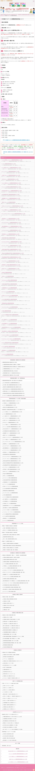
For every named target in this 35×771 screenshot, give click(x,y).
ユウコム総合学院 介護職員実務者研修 (8, 346)
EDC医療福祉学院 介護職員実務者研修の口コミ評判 (10, 194)
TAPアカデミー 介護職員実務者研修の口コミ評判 (10, 179)
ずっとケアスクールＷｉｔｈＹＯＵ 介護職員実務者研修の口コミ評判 (13, 213)
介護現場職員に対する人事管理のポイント (9, 702)
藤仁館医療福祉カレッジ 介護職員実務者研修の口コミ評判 (11, 226)
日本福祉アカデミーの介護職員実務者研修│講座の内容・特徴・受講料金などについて (17, 9)
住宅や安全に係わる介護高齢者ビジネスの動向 (10, 725)
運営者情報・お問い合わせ (6, 745)
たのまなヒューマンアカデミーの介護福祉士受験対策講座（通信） (13, 570)
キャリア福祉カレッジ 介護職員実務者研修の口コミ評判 (11, 209)
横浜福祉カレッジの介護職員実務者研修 (8, 350)
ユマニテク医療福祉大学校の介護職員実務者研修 (10, 314)
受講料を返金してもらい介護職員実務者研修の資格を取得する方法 (13, 391)
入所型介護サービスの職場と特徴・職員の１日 (10, 623)
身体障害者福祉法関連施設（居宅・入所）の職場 (10, 640)
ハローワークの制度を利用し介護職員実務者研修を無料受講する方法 (13, 395)
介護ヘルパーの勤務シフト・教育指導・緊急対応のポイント (12, 696)
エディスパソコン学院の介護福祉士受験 (9, 591)
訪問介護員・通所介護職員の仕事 (8, 656)
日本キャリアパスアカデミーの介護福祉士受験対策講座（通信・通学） (14, 572)
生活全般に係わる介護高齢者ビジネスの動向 (10, 727)
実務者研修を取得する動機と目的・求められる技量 (11, 375)
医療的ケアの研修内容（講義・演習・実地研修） (10, 549)
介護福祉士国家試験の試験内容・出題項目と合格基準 (11, 557)
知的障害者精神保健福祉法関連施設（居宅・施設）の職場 (12, 642)
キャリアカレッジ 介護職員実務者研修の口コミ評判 (11, 467)
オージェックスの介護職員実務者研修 (8, 291)
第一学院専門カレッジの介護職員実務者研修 (9, 319)
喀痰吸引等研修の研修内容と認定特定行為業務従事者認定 (12, 545)
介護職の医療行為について (7, 669)
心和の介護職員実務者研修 (6, 310)
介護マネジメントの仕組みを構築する (9, 689)
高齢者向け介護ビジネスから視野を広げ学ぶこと (10, 714)
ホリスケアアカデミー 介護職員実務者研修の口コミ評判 (11, 222)
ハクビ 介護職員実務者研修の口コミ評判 (9, 163)
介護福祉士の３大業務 (6, 601)
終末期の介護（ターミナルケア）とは (9, 673)
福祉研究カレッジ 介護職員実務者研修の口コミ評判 (10, 218)
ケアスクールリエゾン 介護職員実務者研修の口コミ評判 (11, 230)
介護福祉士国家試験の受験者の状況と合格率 (10, 559)
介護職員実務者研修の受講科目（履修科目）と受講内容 (11, 364)
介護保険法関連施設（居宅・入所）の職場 (9, 634)
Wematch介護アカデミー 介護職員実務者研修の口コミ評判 (12, 190)
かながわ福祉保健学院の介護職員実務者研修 (9, 299)
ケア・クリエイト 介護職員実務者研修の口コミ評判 (10, 171)
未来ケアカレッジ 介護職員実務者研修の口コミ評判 (10, 268)
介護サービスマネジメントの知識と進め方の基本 (10, 683)
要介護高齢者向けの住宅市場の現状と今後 (9, 720)
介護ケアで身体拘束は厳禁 (7, 667)
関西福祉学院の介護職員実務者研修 (8, 303)
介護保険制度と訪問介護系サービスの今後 (9, 718)
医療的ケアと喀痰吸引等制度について (8, 541)
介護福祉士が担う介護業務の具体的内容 (8, 652)
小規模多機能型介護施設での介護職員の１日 (10, 632)
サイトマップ (17, 765)
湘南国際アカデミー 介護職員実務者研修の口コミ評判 (11, 198)
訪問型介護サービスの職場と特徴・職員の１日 (10, 621)
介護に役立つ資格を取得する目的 (8, 733)
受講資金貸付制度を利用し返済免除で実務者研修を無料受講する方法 (13, 393)
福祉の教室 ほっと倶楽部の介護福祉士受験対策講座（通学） (12, 589)
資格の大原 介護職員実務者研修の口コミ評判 (10, 407)
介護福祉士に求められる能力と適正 (8, 605)
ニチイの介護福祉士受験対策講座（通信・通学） (10, 563)
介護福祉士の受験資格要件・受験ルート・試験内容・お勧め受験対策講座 (14, 555)
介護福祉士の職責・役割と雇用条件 (8, 596)
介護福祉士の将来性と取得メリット (8, 603)
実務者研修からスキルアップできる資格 (8, 731)
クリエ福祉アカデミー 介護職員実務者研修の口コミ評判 (11, 167)
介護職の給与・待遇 (6, 609)
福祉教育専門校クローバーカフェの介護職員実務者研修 (11, 327)
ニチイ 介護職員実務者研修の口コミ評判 (9, 405)
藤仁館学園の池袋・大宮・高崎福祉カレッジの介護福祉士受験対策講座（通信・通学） (16, 580)
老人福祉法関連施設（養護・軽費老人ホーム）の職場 (11, 638)
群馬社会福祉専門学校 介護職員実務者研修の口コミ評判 (11, 249)
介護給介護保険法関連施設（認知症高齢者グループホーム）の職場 (13, 636)
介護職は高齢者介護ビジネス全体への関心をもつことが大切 (12, 716)
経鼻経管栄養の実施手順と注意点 (8, 536)
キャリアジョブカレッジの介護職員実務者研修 (10, 492)
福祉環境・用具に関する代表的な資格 (9, 738)
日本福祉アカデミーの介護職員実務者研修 (9, 503)
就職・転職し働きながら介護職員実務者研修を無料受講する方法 (13, 389)
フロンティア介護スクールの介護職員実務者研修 (10, 509)
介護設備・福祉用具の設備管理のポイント (9, 704)
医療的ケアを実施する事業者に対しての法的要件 (10, 547)
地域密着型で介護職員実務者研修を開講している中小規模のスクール (13, 409)
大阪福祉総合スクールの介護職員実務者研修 (9, 287)
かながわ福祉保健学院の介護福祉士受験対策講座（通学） (12, 587)
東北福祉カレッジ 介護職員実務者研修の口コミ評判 (11, 452)
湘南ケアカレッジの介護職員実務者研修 (8, 202)
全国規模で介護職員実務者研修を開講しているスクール (11, 400)
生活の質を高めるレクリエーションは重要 (9, 665)
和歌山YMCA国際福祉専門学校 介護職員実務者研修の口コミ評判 (13, 253)
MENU (33, 1)
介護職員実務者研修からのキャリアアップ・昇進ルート (11, 368)
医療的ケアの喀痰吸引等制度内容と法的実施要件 (10, 543)
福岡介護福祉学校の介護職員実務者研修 (8, 237)
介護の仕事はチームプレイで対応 (8, 663)
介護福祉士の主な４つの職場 (7, 617)
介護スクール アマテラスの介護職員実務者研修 (10, 295)
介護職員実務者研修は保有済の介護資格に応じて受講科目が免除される (14, 366)
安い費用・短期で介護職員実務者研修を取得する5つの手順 (12, 384)
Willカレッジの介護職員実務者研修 (8, 276)
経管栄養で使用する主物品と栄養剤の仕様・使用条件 (11, 534)
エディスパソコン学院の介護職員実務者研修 (9, 280)
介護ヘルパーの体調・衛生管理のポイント (9, 700)
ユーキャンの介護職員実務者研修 (7, 354)
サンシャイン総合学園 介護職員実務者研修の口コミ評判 (11, 186)
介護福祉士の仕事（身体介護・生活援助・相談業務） (11, 654)
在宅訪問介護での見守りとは (7, 671)
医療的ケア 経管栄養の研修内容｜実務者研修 (9, 532)
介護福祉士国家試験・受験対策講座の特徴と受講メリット (12, 561)
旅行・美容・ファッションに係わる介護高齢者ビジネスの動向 (12, 729)
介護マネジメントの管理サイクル (8, 687)
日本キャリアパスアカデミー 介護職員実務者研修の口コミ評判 (13, 437)
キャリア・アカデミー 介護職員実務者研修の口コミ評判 (11, 245)
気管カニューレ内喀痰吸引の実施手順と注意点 (10, 530)
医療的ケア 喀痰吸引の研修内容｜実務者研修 (9, 525)
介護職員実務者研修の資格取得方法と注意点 (9, 362)
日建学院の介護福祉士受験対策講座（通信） (10, 578)
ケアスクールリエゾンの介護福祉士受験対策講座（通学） (12, 576)
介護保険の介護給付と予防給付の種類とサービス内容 (11, 619)
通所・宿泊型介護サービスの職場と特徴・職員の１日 (11, 625)
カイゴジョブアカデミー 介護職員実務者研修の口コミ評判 (11, 241)
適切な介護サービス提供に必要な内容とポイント (10, 694)
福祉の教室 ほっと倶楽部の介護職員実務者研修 (10, 331)
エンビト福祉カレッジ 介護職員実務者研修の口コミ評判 (12, 424)
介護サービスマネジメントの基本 (8, 685)
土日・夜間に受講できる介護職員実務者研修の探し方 (11, 382)
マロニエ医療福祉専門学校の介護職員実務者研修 (10, 342)
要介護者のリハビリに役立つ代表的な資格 (9, 740)
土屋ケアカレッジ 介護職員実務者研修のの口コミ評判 (11, 175)
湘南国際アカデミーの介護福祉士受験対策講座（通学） (11, 574)
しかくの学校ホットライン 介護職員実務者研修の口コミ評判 (12, 411)
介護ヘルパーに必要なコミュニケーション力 (10, 698)
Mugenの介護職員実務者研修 (7, 272)
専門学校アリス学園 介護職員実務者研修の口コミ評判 (11, 264)
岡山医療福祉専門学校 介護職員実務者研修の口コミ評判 (11, 257)
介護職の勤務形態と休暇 (7, 607)
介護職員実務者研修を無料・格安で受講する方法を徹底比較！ (12, 380)
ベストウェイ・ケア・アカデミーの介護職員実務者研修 (11, 338)
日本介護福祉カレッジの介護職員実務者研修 (9, 323)
